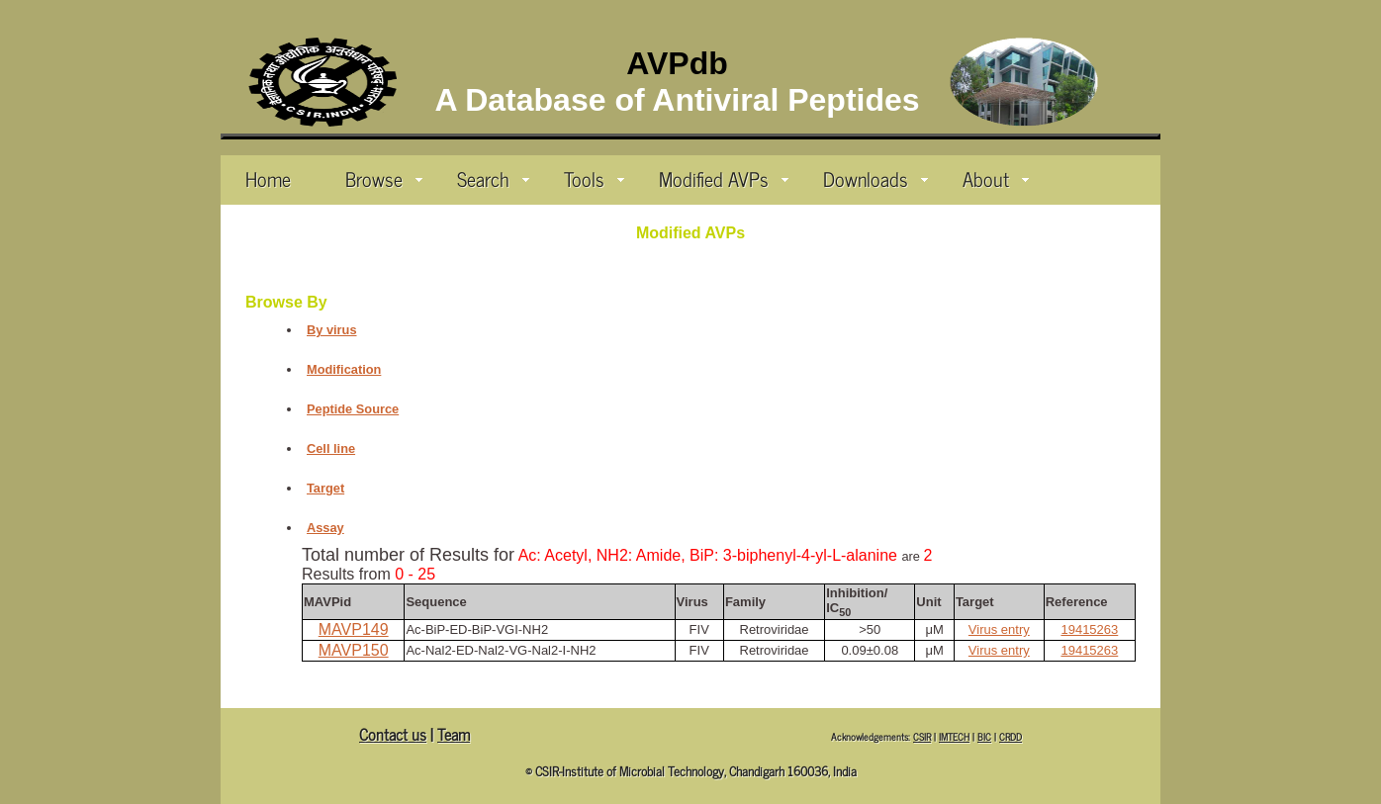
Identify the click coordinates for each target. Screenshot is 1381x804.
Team (453, 734)
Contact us (392, 734)
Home (268, 178)
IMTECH (954, 736)
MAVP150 (354, 650)
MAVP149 (354, 629)
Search (493, 178)
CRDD (1010, 736)
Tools (594, 178)
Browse (383, 178)
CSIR (922, 736)
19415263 (1089, 629)
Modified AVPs (723, 178)
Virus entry (999, 629)
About (996, 178)
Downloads (875, 178)
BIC (984, 736)
